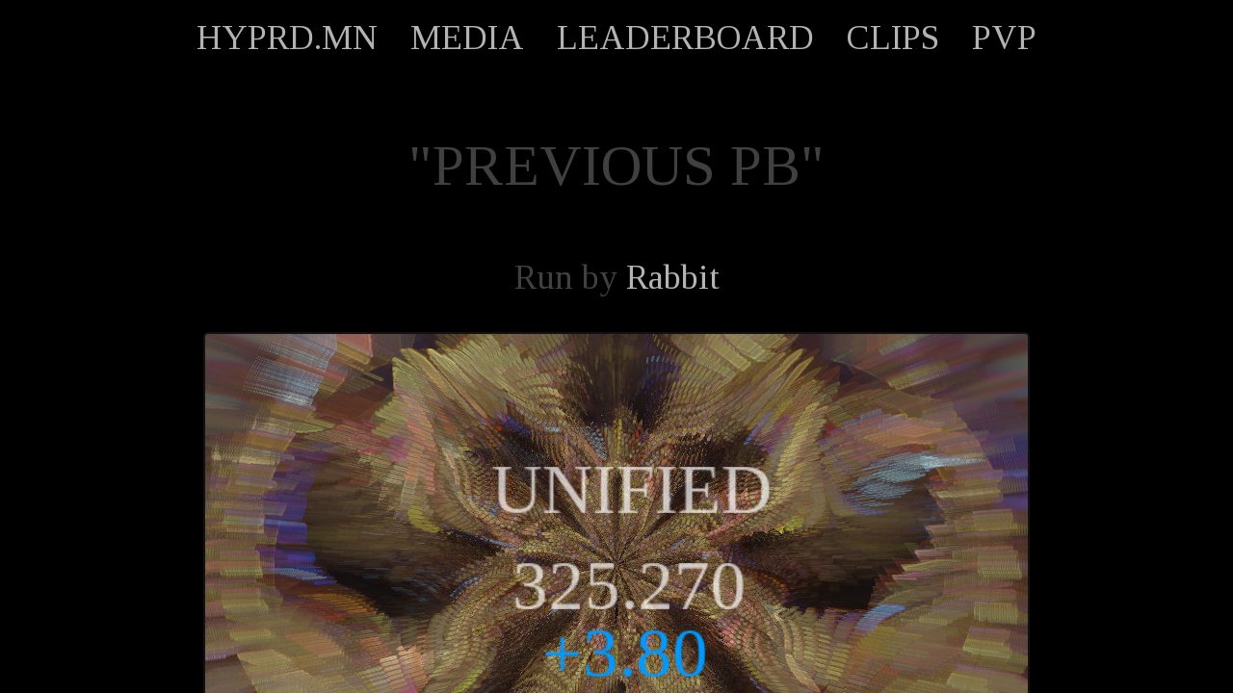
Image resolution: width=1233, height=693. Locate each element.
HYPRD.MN (287, 37)
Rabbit (673, 277)
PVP (1004, 37)
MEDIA (467, 37)
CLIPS (893, 37)
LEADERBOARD (685, 37)
